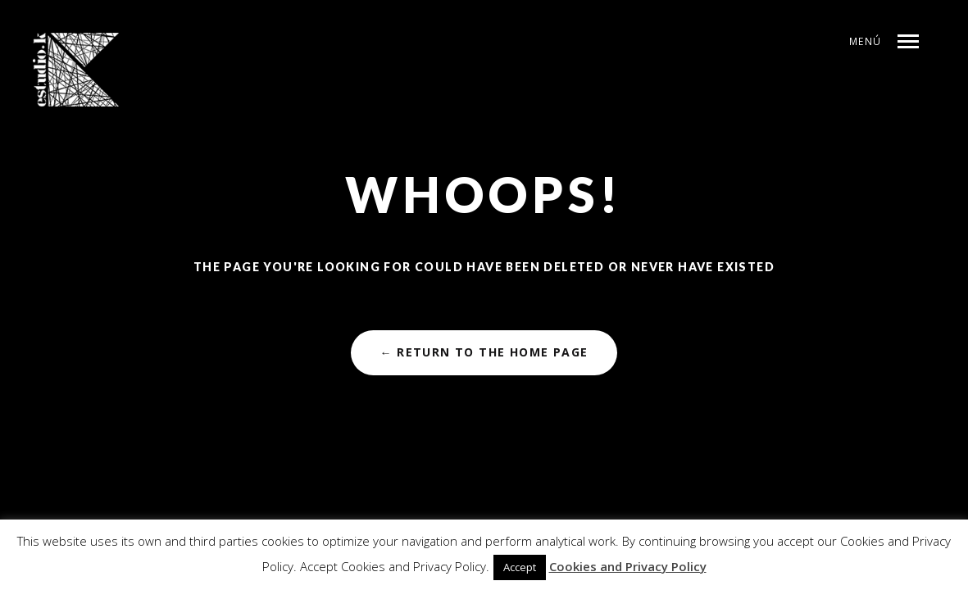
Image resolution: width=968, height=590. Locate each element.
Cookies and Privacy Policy (628, 566)
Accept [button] (519, 567)
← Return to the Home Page (483, 352)
